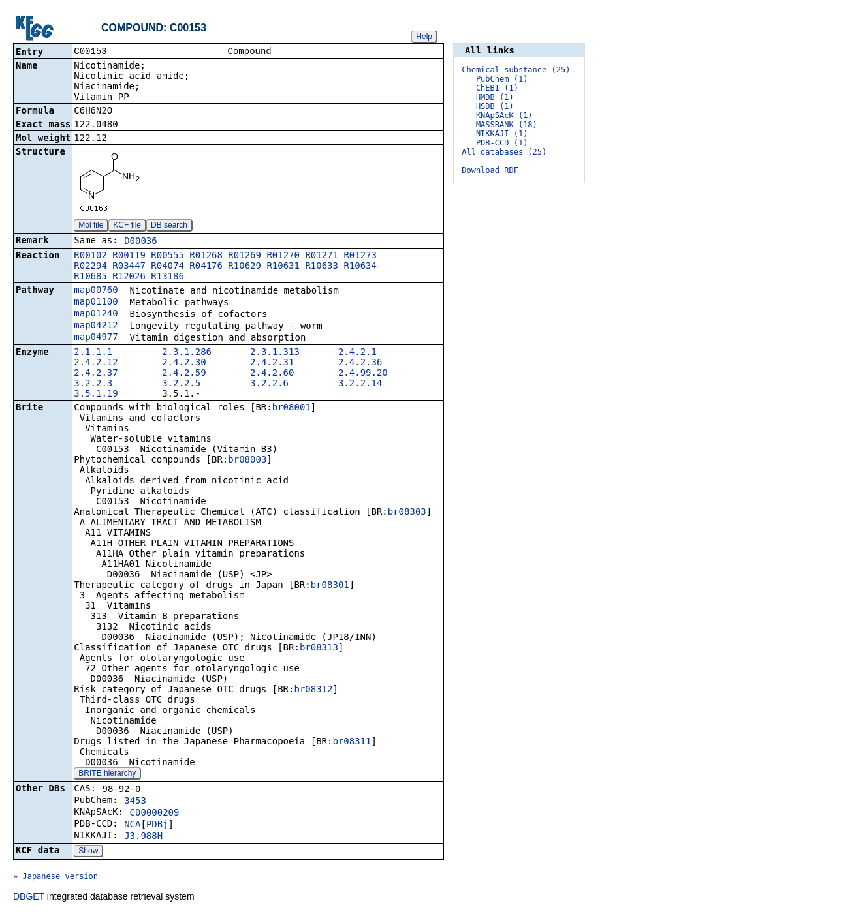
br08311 (351, 742)
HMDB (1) (495, 97)
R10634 (360, 267)
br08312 (313, 690)
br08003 (247, 460)
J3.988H (143, 837)
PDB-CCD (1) (502, 142)
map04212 (96, 326)
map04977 (96, 338)
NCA (132, 825)
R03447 (129, 267)
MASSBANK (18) (506, 124)
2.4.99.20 (363, 374)
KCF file (127, 226)
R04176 (206, 267)
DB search (169, 226)
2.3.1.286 (187, 353)
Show (88, 852)
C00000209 (155, 813)
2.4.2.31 (272, 363)
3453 (135, 802)
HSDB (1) (495, 106)
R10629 (244, 267)
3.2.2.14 (360, 384)
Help (424, 36)
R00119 (129, 256)
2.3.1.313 (275, 353)
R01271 (321, 256)
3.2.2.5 (181, 384)
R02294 (90, 267)
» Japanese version (55, 877)
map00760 (96, 291)
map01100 (96, 303)
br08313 (319, 648)
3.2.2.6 (269, 384)
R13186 (167, 277)
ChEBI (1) (497, 88)
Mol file (90, 226)
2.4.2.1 (357, 353)
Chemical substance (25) (516, 69)
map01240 (96, 314)
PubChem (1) (502, 79)
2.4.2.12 (96, 363)
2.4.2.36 (360, 363)
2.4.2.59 (184, 374)
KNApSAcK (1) (504, 115)
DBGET (28, 898)
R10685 (90, 277)
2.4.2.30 (184, 363)
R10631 (283, 267)
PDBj (157, 825)
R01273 (360, 256)
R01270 (283, 256)
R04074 (167, 267)
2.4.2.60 (272, 374)
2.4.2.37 (96, 374)
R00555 (167, 256)
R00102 (90, 256)
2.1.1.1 (93, 353)
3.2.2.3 (93, 384)
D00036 (140, 242)
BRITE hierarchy (107, 774)
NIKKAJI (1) (502, 133)
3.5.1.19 (96, 394)
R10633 (321, 267)
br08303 (407, 513)
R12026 (129, 277)
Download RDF (490, 170)
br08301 (330, 586)
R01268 (206, 256)
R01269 (244, 256)
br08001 (291, 408)
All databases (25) (504, 152)
